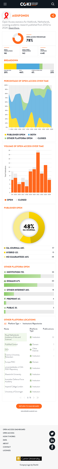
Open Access (8, 433)
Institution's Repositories (32, 323)
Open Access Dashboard (14, 429)
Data (5, 440)
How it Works (9, 436)
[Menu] (5, 4)
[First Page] (20, 398)
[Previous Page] (24, 398)
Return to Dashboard (29, 406)
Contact (7, 447)
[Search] (52, 4)
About (5, 443)
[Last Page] (38, 398)
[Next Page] (34, 398)
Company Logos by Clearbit (29, 465)
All (5, 323)
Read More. (14, 28)
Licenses (7, 450)
